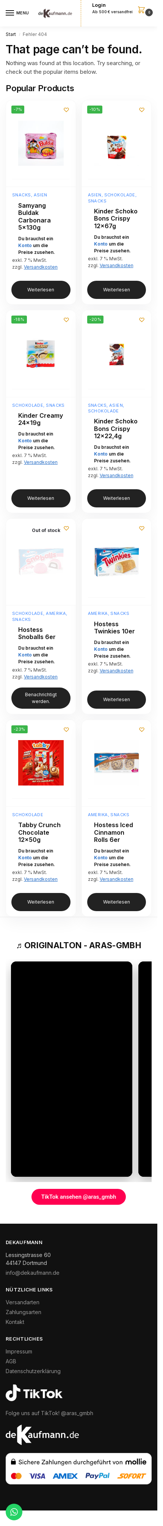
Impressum (19, 1351)
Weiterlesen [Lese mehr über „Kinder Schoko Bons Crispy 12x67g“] (116, 289)
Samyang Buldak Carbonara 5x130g (34, 217)
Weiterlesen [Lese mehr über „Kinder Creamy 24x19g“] (40, 498)
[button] (122, 9)
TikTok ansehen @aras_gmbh (78, 1196)
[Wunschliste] (66, 109)
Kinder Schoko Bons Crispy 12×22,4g (116, 429)
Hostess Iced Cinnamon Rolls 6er (113, 832)
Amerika (56, 613)
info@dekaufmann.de (33, 1272)
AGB (11, 1361)
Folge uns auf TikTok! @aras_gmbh (49, 1413)
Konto (25, 245)
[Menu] (17, 13)
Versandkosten (41, 267)
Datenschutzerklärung (33, 1371)
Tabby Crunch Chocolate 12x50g (39, 832)
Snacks (21, 195)
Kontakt (15, 1322)
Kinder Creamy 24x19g (40, 419)
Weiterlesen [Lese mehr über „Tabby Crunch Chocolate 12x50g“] (40, 902)
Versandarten (22, 1302)
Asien (40, 195)
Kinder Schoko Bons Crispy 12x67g (116, 219)
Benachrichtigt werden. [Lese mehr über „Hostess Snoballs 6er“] (41, 698)
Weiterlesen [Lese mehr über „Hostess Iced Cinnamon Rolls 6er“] (116, 902)
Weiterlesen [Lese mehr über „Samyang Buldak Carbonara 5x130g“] (40, 289)
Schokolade (119, 195)
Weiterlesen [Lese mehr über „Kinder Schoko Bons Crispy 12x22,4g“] (116, 498)
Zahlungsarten (23, 1312)
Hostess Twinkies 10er (114, 628)
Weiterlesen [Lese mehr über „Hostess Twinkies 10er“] (116, 699)
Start (11, 34)
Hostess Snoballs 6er (37, 633)
